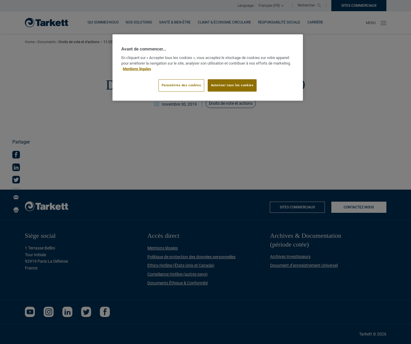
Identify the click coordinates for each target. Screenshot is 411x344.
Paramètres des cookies (181, 85)
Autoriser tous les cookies (232, 85)
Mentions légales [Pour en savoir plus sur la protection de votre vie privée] (137, 69)
